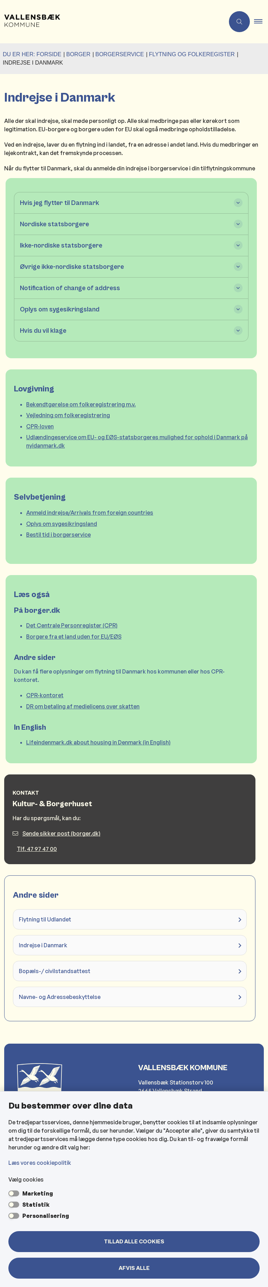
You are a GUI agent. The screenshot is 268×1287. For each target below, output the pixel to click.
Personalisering (45, 1215)
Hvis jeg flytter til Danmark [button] (59, 203)
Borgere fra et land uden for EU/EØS (73, 636)
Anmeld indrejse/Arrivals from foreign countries (89, 512)
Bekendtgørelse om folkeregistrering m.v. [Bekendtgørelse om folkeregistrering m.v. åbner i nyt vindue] (81, 404)
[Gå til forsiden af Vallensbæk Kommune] (30, 21)
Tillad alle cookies (134, 1241)
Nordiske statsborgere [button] (54, 224)
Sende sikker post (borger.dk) (56, 833)
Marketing (37, 1193)
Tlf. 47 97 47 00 (37, 848)
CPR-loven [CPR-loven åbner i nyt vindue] (40, 426)
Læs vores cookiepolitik (39, 1162)
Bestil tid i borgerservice (58, 534)
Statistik (36, 1204)
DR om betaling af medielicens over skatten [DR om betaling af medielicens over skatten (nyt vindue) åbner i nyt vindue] (83, 706)
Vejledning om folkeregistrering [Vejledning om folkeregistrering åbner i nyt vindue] (68, 415)
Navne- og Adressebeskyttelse (59, 996)
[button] (261, 21)
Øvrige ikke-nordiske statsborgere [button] (72, 267)
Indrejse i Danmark (43, 945)
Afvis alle (134, 1268)
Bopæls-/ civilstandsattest (54, 971)
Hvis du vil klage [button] (43, 330)
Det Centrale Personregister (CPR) (72, 625)
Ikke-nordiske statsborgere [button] (61, 245)
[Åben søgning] (239, 21)
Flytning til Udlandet (45, 919)
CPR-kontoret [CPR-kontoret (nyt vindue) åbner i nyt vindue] (45, 695)
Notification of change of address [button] (70, 288)
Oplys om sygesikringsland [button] (59, 309)
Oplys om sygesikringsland (61, 523)
